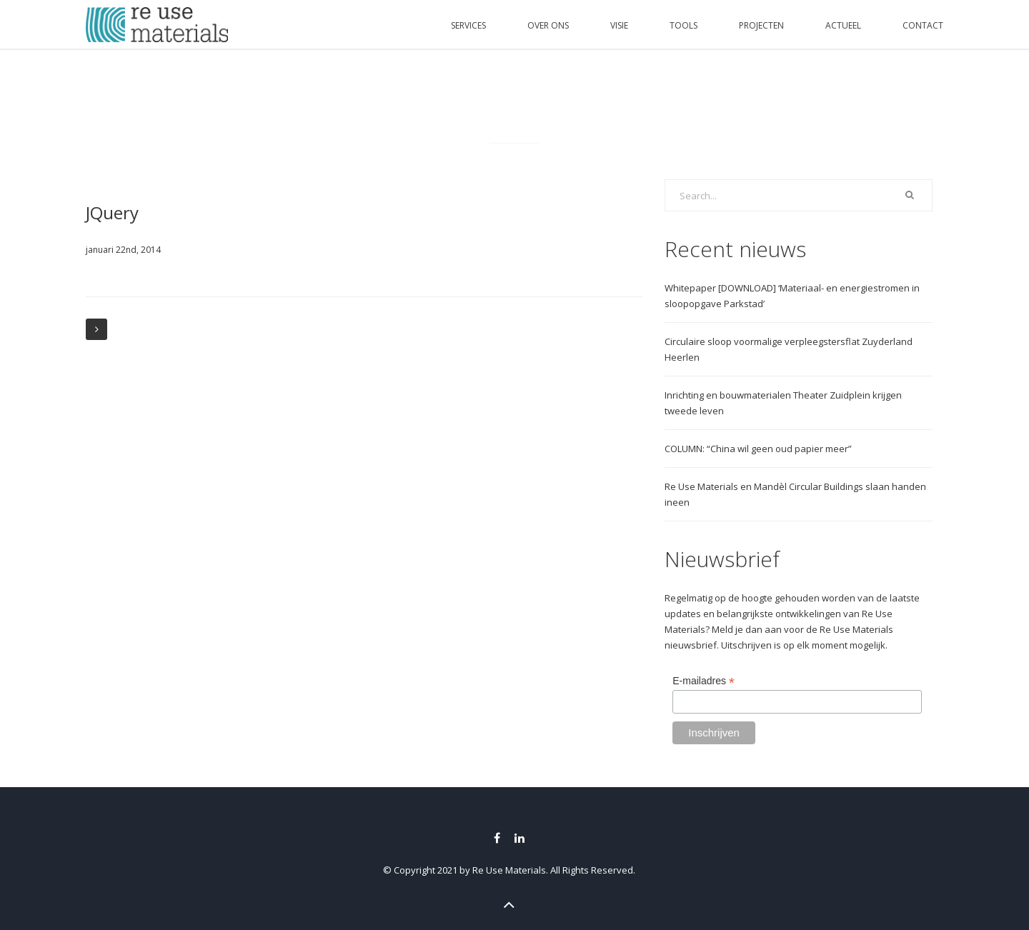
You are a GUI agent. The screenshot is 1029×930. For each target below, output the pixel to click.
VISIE (619, 25)
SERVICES (468, 25)
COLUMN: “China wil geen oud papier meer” (758, 448)
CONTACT (923, 25)
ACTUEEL (843, 25)
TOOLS (683, 25)
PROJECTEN (761, 25)
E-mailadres (703, 681)
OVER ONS (548, 25)
